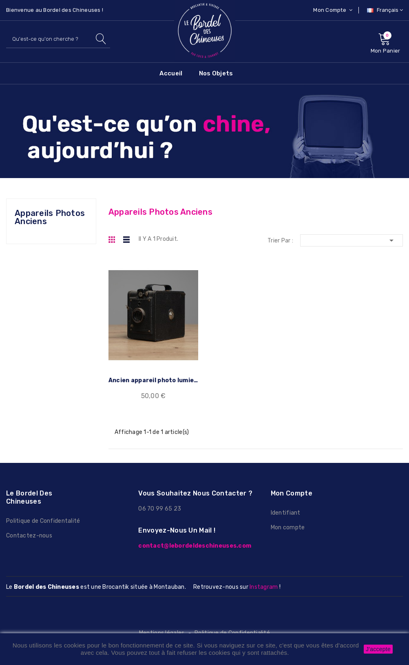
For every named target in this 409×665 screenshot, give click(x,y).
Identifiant (286, 512)
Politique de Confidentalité (43, 520)
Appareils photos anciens (50, 217)
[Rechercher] (58, 39)
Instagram (264, 587)
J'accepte (378, 649)
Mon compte (288, 527)
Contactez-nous (29, 535)
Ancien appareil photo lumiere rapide (153, 380)
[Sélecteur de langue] (384, 10)
